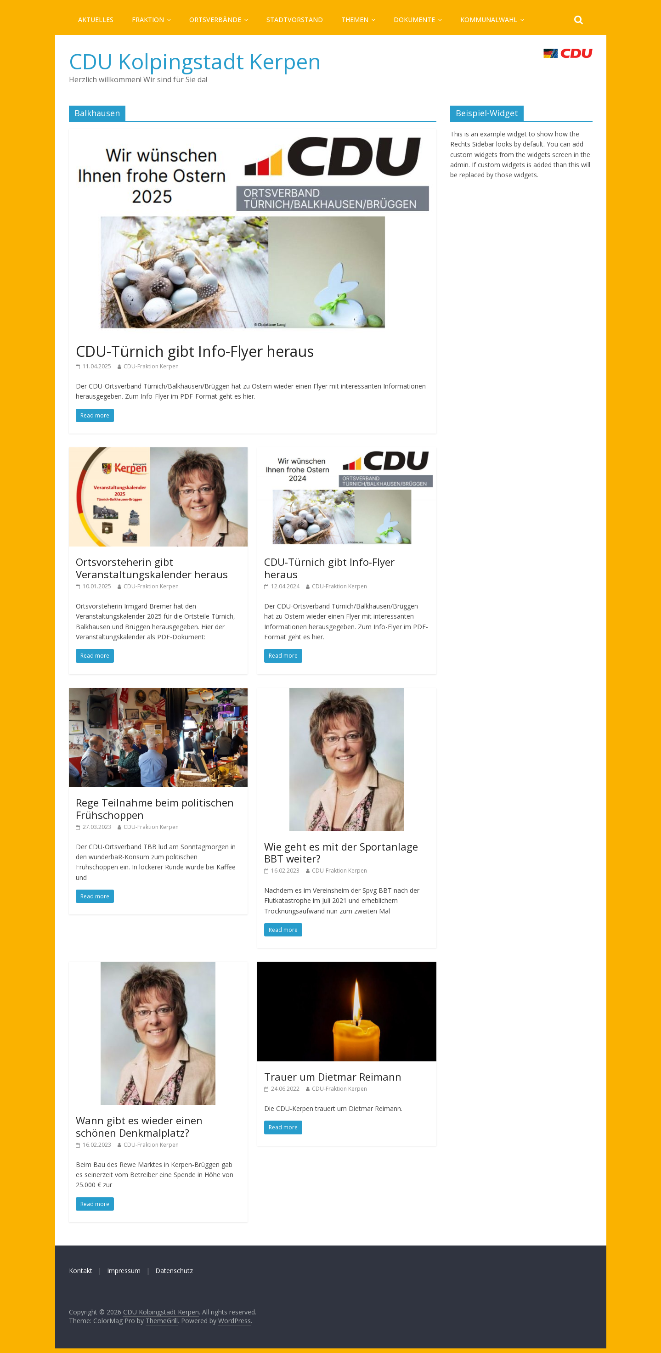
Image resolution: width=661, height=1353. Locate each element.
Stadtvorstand (294, 19)
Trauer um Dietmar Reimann (332, 1076)
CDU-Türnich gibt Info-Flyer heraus (195, 351)
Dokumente (414, 19)
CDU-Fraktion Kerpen (151, 366)
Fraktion (148, 19)
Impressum (124, 1270)
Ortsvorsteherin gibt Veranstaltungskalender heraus (152, 568)
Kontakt (80, 1270)
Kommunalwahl (488, 19)
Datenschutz (174, 1270)
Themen (354, 19)
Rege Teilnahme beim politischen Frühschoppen (155, 808)
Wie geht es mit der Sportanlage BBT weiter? (341, 852)
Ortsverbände (215, 19)
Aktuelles (95, 19)
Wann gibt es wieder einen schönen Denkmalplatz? (139, 1126)
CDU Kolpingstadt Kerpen (195, 61)
